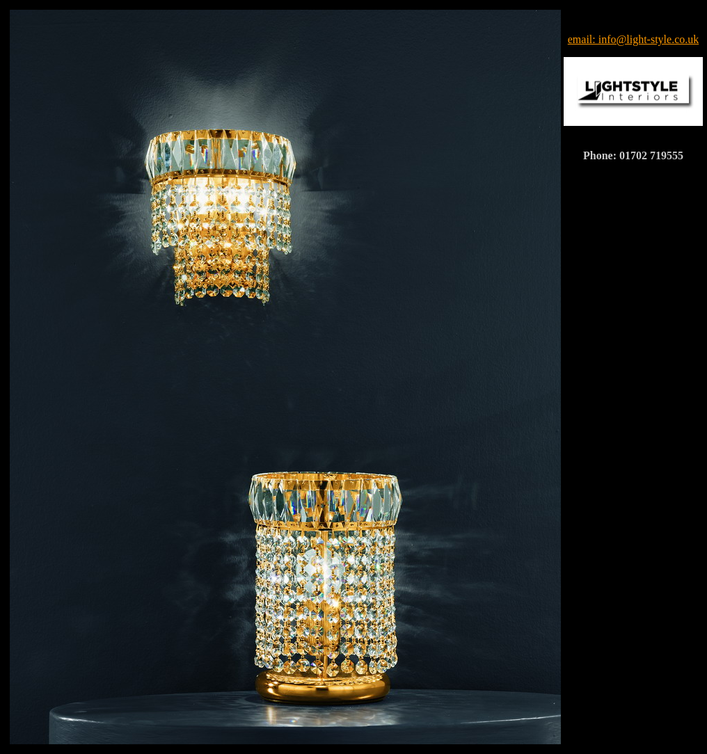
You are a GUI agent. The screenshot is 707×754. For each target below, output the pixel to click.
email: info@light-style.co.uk (633, 39)
